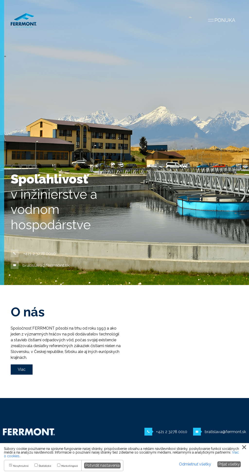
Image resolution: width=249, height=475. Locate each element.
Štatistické (45, 466)
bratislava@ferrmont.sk (40, 265)
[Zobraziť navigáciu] (221, 20)
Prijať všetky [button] (229, 464)
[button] (244, 447)
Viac (22, 369)
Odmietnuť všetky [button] (195, 464)
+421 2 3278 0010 (33, 253)
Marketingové (69, 466)
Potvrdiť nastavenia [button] (102, 465)
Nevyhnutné (21, 466)
